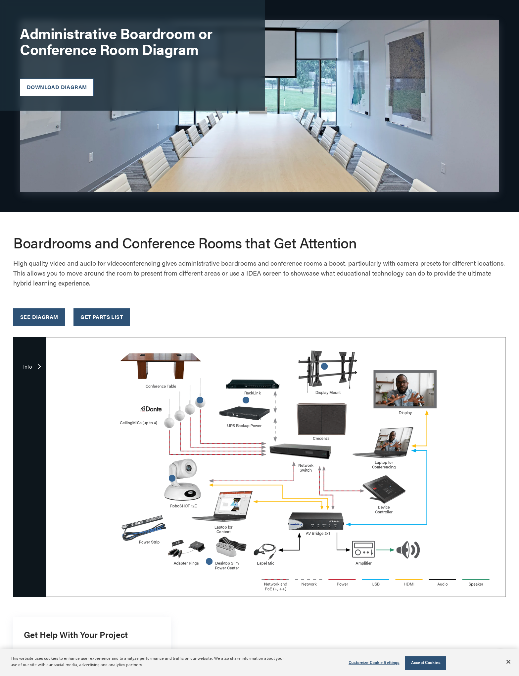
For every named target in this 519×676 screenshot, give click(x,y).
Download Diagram (57, 87)
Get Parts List (101, 317)
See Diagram (39, 317)
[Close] (508, 661)
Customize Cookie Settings (374, 663)
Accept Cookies (425, 663)
